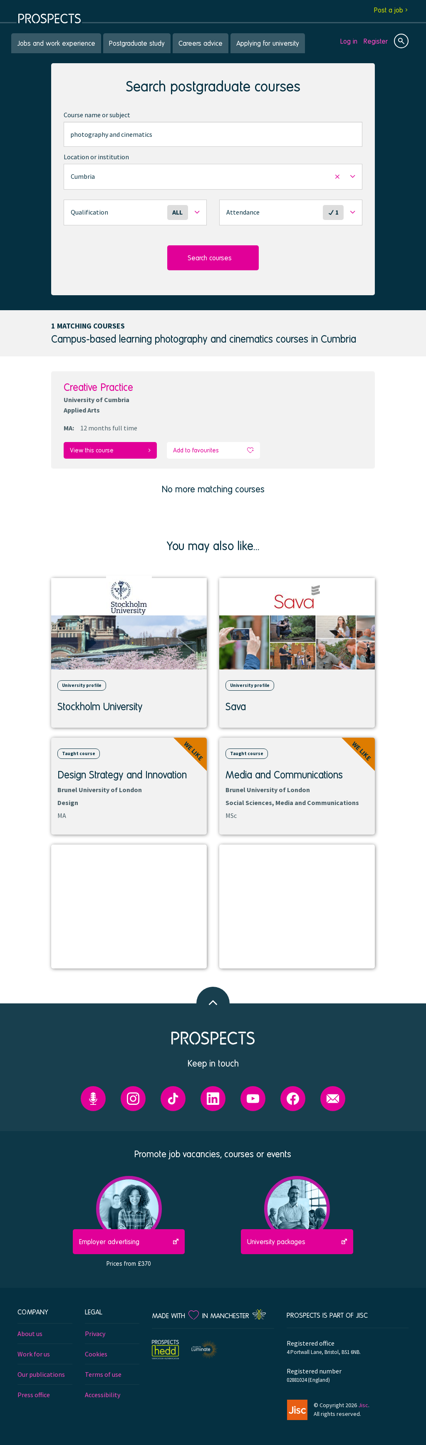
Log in (348, 41)
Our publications (41, 1374)
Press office (33, 1395)
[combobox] (213, 134)
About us (29, 1333)
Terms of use (103, 1374)
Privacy (95, 1333)
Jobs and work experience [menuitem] (56, 43)
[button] (213, 176)
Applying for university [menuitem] (267, 43)
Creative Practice (98, 387)
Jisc (363, 1405)
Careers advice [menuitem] (200, 43)
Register (376, 41)
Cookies (96, 1354)
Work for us (33, 1354)
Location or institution (96, 157)
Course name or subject (97, 115)
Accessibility (102, 1395)
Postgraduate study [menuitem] (137, 43)
